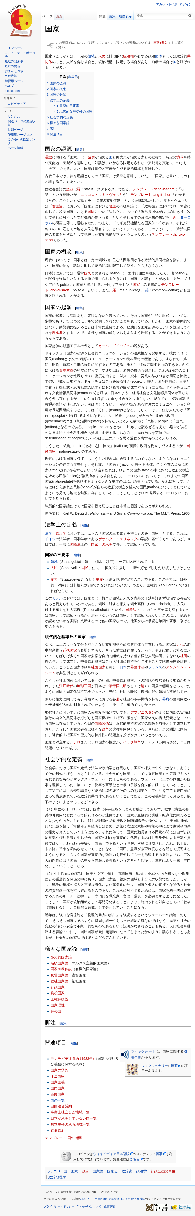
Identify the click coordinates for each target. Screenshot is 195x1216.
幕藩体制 (137, 667)
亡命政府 (58, 1130)
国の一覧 (58, 1100)
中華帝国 (112, 686)
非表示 (73, 77)
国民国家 (58, 1088)
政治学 (61, 533)
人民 (101, 56)
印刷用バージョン (20, 134)
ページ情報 (15, 148)
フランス (155, 667)
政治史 (127, 1171)
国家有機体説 (61, 969)
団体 (158, 56)
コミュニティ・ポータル (20, 54)
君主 (112, 206)
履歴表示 (125, 16)
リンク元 (14, 116)
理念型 (57, 333)
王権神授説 (59, 999)
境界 (180, 157)
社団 (183, 656)
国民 (91, 212)
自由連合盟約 (61, 1106)
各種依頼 (11, 76)
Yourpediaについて (89, 1206)
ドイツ (50, 539)
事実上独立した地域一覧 (70, 1112)
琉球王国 (84, 686)
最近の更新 (12, 66)
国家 (136, 284)
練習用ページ (14, 81)
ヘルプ (9, 86)
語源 (69, 189)
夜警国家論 (59, 975)
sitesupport (12, 91)
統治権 (128, 56)
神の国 (56, 1011)
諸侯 (91, 157)
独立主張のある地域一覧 (70, 1124)
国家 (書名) (160, 42)
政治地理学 (57, 1177)
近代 (180, 644)
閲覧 (102, 16)
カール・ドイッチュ (114, 346)
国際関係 (102, 723)
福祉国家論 (59, 981)
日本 (123, 667)
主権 (99, 579)
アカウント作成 (166, 4)
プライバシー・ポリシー (59, 1206)
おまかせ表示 (14, 71)
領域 (91, 56)
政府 (85, 1171)
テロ (76, 742)
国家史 (112, 1171)
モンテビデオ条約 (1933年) (72, 1059)
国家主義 (58, 1082)
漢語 (48, 157)
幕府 (165, 699)
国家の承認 (59, 1070)
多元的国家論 (61, 957)
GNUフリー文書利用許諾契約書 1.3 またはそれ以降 (112, 1198)
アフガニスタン (142, 712)
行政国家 (58, 987)
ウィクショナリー (154, 1066)
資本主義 (66, 370)
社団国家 (98, 667)
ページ (47, 16)
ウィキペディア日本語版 (111, 1154)
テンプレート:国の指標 (63, 1138)
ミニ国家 (58, 1076)
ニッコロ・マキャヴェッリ (101, 195)
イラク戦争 (132, 742)
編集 (79, 149)
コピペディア (17, 103)
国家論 (98, 1171)
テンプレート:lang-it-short (153, 189)
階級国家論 (59, 963)
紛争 (105, 729)
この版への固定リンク (21, 141)
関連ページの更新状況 (21, 123)
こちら (134, 1159)
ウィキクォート (143, 1051)
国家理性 (58, 1005)
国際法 (75, 544)
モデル (57, 598)
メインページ (14, 48)
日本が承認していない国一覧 (74, 1118)
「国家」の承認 (100, 544)
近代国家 (70, 650)
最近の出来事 (14, 61)
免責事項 (109, 1206)
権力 (54, 579)
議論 (59, 16)
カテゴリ (53, 1171)
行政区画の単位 (163, 1171)
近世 (176, 217)
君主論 (57, 206)
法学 (48, 533)
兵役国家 (58, 993)
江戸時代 (66, 686)
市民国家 (58, 1094)
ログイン (186, 4)
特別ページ (15, 129)
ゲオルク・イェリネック (117, 539)
